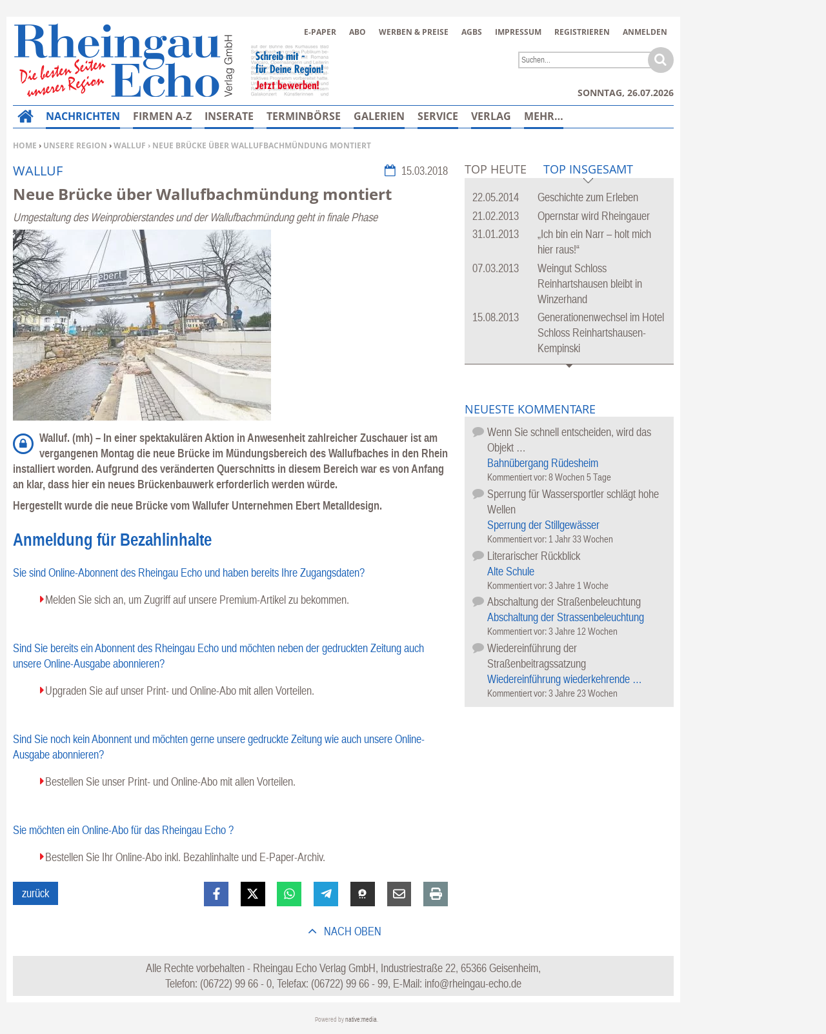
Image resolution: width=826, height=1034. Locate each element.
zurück (35, 893)
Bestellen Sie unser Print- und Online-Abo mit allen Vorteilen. (170, 781)
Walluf (130, 145)
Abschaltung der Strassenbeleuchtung (565, 617)
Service (438, 116)
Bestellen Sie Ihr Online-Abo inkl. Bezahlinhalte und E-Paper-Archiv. (185, 857)
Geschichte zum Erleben (588, 197)
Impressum (518, 31)
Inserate (229, 116)
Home (25, 145)
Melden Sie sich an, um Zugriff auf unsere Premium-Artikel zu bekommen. (197, 599)
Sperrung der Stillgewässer (543, 525)
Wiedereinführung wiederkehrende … (564, 679)
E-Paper (320, 31)
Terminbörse (304, 116)
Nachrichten (83, 116)
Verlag (491, 116)
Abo (357, 31)
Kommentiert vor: (518, 477)
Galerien (379, 116)
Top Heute (496, 169)
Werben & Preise (413, 31)
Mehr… (543, 116)
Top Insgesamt (588, 170)
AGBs (471, 31)
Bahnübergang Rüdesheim (542, 463)
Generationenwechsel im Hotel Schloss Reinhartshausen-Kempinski (601, 332)
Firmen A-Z (162, 116)
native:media (361, 1019)
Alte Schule (510, 571)
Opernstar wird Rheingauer (594, 216)
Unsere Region (75, 145)
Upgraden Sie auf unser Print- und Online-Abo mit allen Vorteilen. (179, 690)
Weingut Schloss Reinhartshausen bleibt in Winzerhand (590, 283)
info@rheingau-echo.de (473, 983)
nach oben (351, 931)
